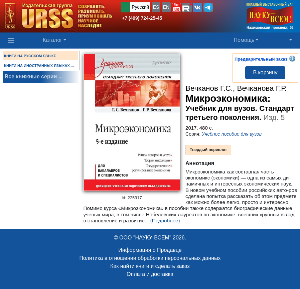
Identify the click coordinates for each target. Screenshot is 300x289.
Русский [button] (140, 7)
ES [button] (156, 7)
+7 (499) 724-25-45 (142, 18)
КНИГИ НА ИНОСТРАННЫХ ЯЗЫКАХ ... (39, 66)
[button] (176, 7)
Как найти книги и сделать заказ (150, 266)
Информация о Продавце (149, 250)
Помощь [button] (244, 40)
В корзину (265, 72)
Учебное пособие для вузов (232, 134)
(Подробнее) (165, 220)
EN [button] (166, 7)
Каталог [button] (52, 40)
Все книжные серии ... (34, 76)
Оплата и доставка (150, 274)
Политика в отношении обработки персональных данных (149, 258)
